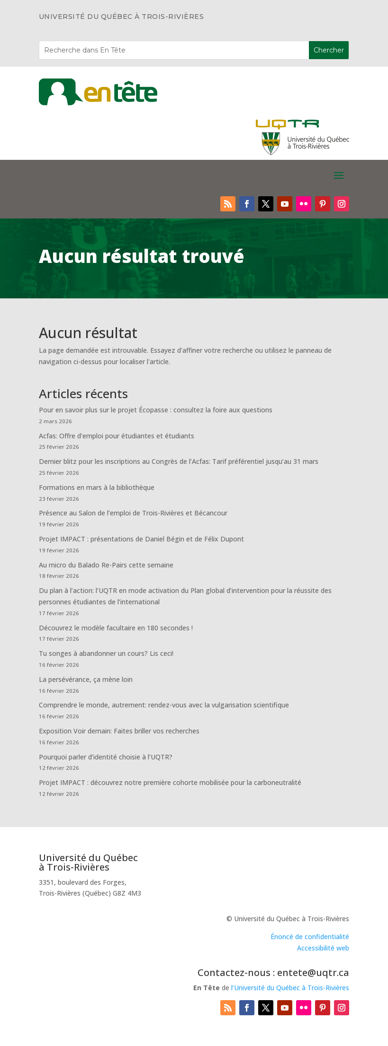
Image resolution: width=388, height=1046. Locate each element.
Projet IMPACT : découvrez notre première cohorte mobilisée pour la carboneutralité (170, 782)
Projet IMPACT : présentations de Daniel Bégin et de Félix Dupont (141, 538)
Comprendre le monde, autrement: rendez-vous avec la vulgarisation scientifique (164, 704)
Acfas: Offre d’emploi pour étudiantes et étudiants (116, 435)
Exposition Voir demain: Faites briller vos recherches (119, 730)
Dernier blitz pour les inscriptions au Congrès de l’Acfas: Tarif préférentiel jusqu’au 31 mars (178, 461)
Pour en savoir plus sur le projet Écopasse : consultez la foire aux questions (155, 409)
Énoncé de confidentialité (310, 936)
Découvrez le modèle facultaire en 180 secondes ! (116, 627)
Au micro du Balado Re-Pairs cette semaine (106, 564)
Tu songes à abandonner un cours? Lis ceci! (106, 653)
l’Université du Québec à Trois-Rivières (290, 987)
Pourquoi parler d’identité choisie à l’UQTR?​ (105, 756)
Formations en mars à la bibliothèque (96, 487)
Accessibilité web (323, 947)
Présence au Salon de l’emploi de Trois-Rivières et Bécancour (133, 512)
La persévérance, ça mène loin (86, 679)
